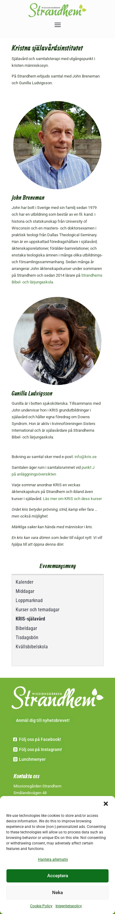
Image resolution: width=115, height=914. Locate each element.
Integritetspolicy (69, 906)
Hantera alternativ (53, 859)
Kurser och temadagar (37, 609)
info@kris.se (86, 456)
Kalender (24, 582)
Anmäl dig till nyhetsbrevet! (43, 720)
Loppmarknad (29, 600)
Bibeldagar (26, 628)
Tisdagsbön (27, 637)
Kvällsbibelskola (32, 647)
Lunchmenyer (32, 759)
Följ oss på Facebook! (40, 739)
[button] (106, 804)
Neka (57, 892)
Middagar (25, 591)
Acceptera (57, 875)
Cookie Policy (41, 906)
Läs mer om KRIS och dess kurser (72, 498)
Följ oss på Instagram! (40, 749)
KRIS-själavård (30, 619)
